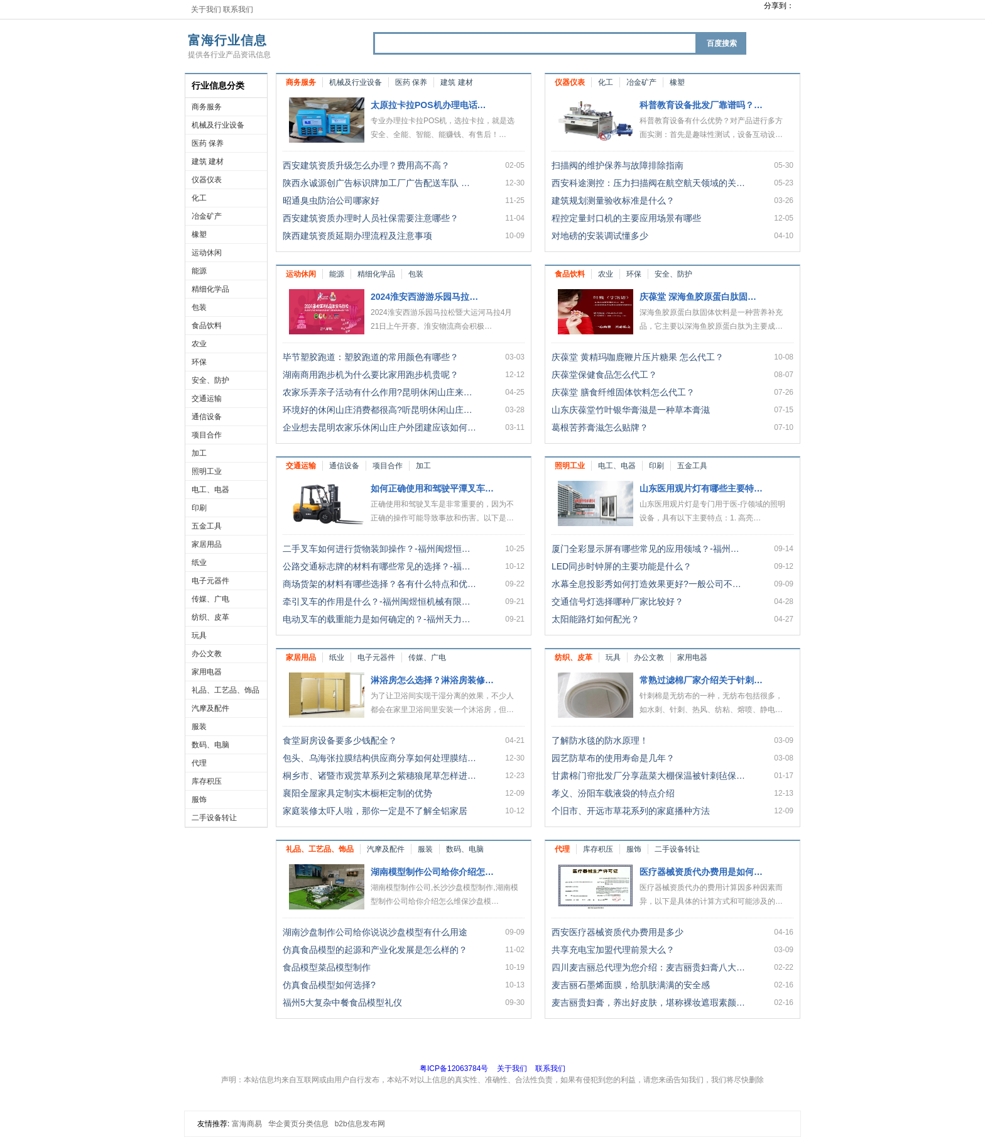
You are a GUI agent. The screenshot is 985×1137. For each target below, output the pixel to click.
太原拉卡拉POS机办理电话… (428, 105)
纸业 (199, 562)
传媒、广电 (210, 599)
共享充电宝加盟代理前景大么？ (613, 950)
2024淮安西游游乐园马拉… (424, 297)
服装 (199, 726)
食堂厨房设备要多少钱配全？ (340, 740)
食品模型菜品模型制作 (327, 967)
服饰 (199, 799)
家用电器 (207, 671)
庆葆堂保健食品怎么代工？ (604, 375)
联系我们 (238, 9)
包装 (199, 307)
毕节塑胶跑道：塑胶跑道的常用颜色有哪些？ (371, 357)
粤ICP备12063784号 (454, 1068)
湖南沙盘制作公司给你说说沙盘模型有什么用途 (375, 932)
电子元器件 (210, 580)
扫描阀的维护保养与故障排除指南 (617, 165)
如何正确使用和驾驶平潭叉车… (432, 488)
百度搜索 (722, 43)
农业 (199, 343)
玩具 (199, 635)
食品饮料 (207, 325)
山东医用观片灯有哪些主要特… (701, 488)
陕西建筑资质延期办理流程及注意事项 (357, 236)
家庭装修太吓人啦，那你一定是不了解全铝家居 (375, 811)
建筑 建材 (208, 161)
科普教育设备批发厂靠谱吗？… (701, 105)
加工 (199, 453)
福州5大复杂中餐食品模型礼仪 (342, 1002)
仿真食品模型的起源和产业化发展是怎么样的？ (375, 950)
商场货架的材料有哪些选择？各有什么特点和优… (379, 584)
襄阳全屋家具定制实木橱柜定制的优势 (357, 793)
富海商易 (247, 1123)
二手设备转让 (214, 817)
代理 (199, 763)
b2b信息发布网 (360, 1123)
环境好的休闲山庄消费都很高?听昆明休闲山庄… (377, 410)
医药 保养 (208, 143)
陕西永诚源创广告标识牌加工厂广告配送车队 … (376, 183)
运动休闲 (207, 252)
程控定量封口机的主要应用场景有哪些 (626, 218)
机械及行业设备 (218, 125)
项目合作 (207, 435)
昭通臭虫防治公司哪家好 (331, 200)
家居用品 (207, 544)
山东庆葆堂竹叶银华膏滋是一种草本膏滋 (631, 410)
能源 (199, 270)
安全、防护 (210, 380)
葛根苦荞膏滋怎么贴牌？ (600, 427)
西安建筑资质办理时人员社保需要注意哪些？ (371, 218)
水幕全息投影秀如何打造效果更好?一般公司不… (646, 584)
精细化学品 (210, 289)
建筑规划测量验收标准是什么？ (613, 200)
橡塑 (199, 234)
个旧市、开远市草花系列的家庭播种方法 (631, 811)
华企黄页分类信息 (298, 1123)
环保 (199, 362)
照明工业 (207, 471)
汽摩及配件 (210, 708)
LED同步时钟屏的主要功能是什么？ (622, 566)
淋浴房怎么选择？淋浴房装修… (432, 680)
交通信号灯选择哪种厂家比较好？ (617, 601)
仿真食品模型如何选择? (329, 985)
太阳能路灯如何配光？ (595, 619)
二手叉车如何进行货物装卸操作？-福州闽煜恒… (377, 549)
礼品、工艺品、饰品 (225, 690)
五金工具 (207, 526)
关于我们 (206, 9)
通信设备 (207, 416)
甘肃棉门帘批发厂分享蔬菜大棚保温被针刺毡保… (648, 776)
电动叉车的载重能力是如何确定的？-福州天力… (377, 619)
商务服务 (207, 106)
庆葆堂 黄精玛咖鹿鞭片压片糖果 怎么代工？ (638, 357)
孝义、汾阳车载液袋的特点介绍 (613, 793)
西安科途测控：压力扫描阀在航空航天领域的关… (648, 183)
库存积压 (207, 781)
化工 (199, 198)
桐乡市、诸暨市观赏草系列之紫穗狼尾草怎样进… (379, 776)
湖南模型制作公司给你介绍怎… (432, 872)
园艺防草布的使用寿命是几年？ (613, 758)
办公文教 (207, 653)
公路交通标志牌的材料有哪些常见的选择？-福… (377, 566)
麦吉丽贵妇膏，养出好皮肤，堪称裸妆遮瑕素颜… (648, 1002)
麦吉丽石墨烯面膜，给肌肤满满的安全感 (631, 985)
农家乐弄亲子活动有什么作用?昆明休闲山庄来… (377, 392)
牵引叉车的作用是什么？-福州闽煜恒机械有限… (377, 601)
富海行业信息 (227, 40)
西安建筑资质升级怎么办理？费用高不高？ (366, 165)
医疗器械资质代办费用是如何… (701, 872)
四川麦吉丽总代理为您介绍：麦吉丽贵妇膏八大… (648, 967)
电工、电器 (210, 489)
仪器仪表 (207, 179)
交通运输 (207, 398)
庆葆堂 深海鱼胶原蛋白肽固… (697, 297)
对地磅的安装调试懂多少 (600, 236)
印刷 (199, 507)
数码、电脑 (210, 744)
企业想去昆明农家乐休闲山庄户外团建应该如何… (379, 427)
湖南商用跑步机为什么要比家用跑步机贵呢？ (371, 375)
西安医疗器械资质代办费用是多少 (617, 932)
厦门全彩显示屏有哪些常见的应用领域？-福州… (645, 549)
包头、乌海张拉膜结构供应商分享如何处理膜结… (379, 758)
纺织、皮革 (210, 617)
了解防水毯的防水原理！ (600, 740)
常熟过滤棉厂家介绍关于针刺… (701, 680)
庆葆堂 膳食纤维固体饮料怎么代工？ (623, 392)
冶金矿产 (207, 216)
